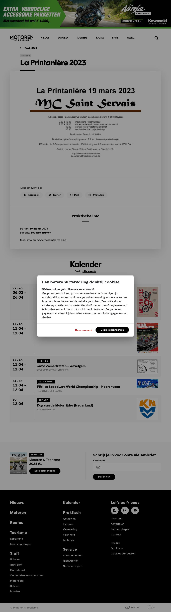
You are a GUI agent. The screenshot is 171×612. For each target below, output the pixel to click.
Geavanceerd (83, 329)
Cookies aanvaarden (112, 329)
